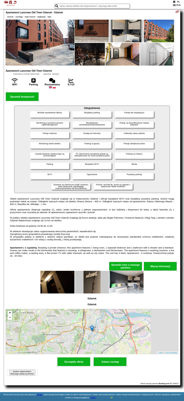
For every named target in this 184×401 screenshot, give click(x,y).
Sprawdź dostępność (22, 96)
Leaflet (160, 353)
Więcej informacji (160, 266)
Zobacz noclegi (110, 362)
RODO (93, 398)
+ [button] (10, 313)
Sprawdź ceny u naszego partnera (125, 266)
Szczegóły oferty (73, 362)
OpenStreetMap (172, 353)
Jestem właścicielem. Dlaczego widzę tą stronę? (22, 372)
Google (40, 395)
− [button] (10, 317)
